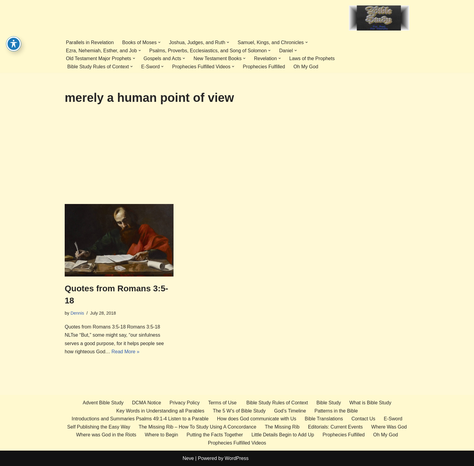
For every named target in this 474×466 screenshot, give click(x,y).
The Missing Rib (282, 426)
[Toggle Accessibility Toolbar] (13, 31)
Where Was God (389, 426)
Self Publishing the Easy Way (98, 426)
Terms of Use (222, 402)
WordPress (236, 458)
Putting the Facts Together (215, 434)
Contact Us (363, 418)
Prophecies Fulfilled (264, 66)
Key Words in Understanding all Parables (160, 410)
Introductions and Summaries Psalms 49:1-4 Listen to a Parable (140, 418)
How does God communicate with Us (256, 418)
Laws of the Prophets (312, 58)
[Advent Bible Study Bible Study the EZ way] (379, 18)
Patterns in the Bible (336, 410)
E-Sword (393, 418)
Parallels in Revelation (90, 42)
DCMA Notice (146, 402)
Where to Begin (161, 434)
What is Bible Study (370, 402)
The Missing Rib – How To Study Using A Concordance (197, 426)
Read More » (126, 351)
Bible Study (329, 402)
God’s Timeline (290, 410)
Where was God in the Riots (106, 434)
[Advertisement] (237, 158)
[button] (159, 42)
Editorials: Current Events (335, 426)
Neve (188, 458)
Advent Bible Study (103, 402)
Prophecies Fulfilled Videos (237, 442)
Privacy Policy (185, 402)
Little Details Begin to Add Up (283, 434)
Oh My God (306, 66)
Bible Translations (324, 418)
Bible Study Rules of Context (276, 402)
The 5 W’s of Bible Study (239, 410)
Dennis (77, 313)
